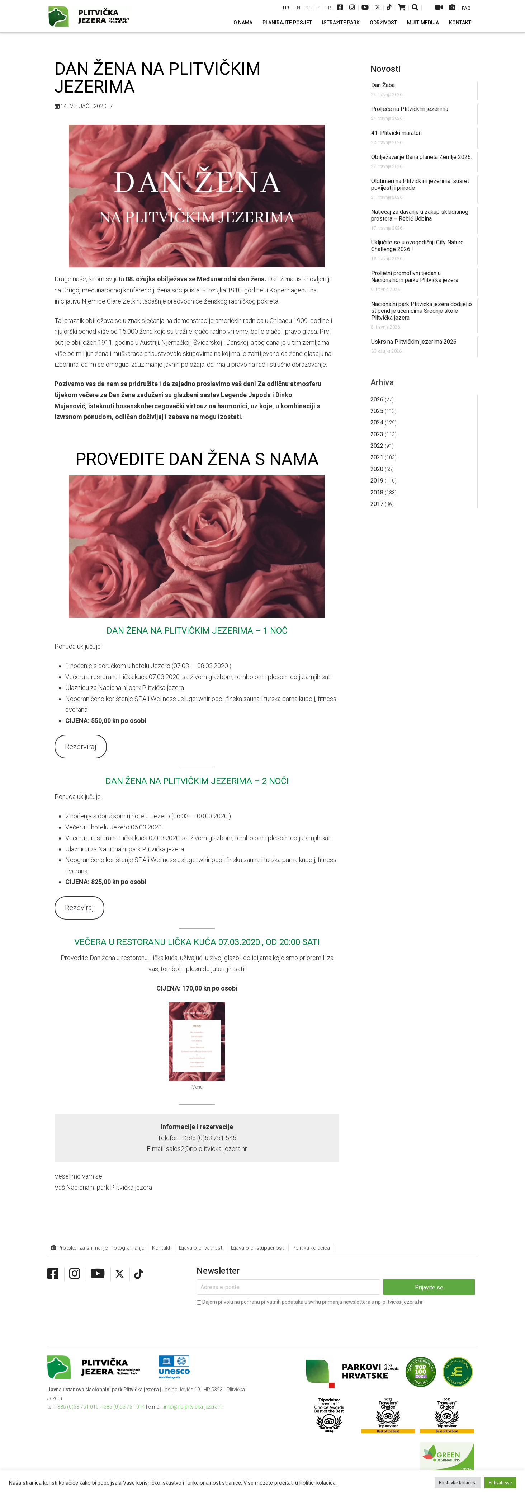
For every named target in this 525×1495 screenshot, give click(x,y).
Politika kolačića (311, 1248)
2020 (376, 469)
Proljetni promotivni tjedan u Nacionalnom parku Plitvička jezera (414, 276)
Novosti (385, 69)
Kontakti (161, 1248)
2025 (376, 411)
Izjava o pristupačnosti (258, 1248)
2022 (376, 445)
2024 (376, 422)
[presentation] (251, 1321)
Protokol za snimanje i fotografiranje (98, 1248)
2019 (376, 480)
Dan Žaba (383, 85)
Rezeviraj (79, 907)
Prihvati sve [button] (500, 1482)
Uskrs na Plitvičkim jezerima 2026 (414, 341)
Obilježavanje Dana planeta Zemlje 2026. (421, 157)
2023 (376, 434)
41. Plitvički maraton (396, 133)
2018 (376, 492)
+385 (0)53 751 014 (123, 1407)
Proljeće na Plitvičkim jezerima (409, 108)
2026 (376, 399)
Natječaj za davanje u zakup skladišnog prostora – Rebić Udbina (419, 215)
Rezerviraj (80, 746)
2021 (376, 457)
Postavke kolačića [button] (458, 1482)
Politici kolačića (317, 1483)
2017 (376, 503)
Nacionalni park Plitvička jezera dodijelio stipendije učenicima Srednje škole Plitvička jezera (421, 311)
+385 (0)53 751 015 (77, 1407)
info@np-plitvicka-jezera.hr (193, 1407)
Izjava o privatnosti (201, 1248)
